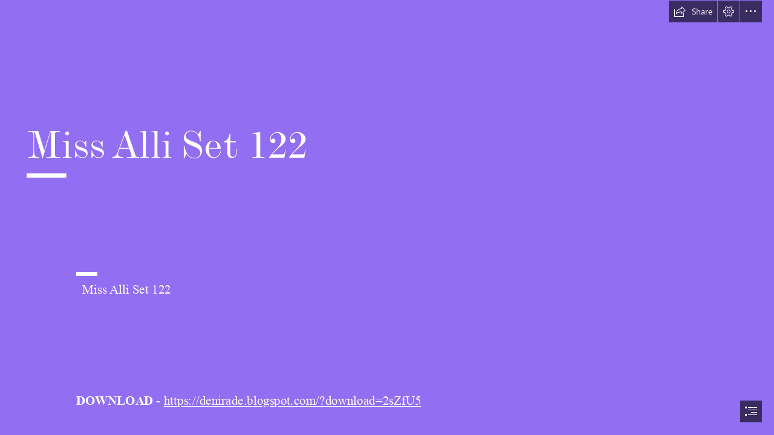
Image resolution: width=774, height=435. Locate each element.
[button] (693, 11)
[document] (387, 217)
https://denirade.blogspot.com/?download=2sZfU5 (292, 401)
